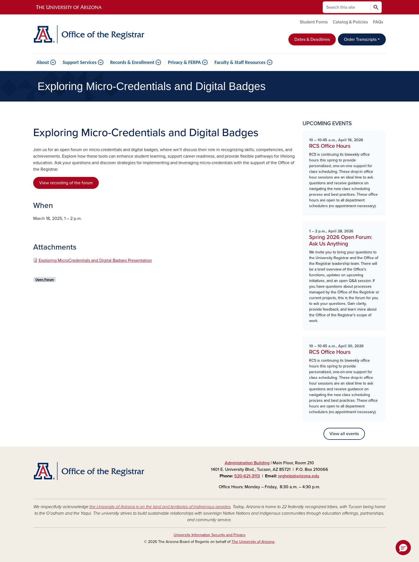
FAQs (378, 22)
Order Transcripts (360, 39)
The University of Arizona (253, 541)
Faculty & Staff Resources (239, 62)
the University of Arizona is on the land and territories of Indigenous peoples (160, 506)
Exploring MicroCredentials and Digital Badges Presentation (95, 260)
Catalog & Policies (350, 22)
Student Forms (314, 22)
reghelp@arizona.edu (298, 476)
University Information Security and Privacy (209, 535)
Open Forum (44, 279)
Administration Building (247, 463)
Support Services (80, 62)
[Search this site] (347, 7)
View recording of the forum (66, 183)
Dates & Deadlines (312, 39)
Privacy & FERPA (184, 62)
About (42, 62)
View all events (344, 434)
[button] (403, 547)
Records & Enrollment (132, 62)
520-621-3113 (247, 476)
